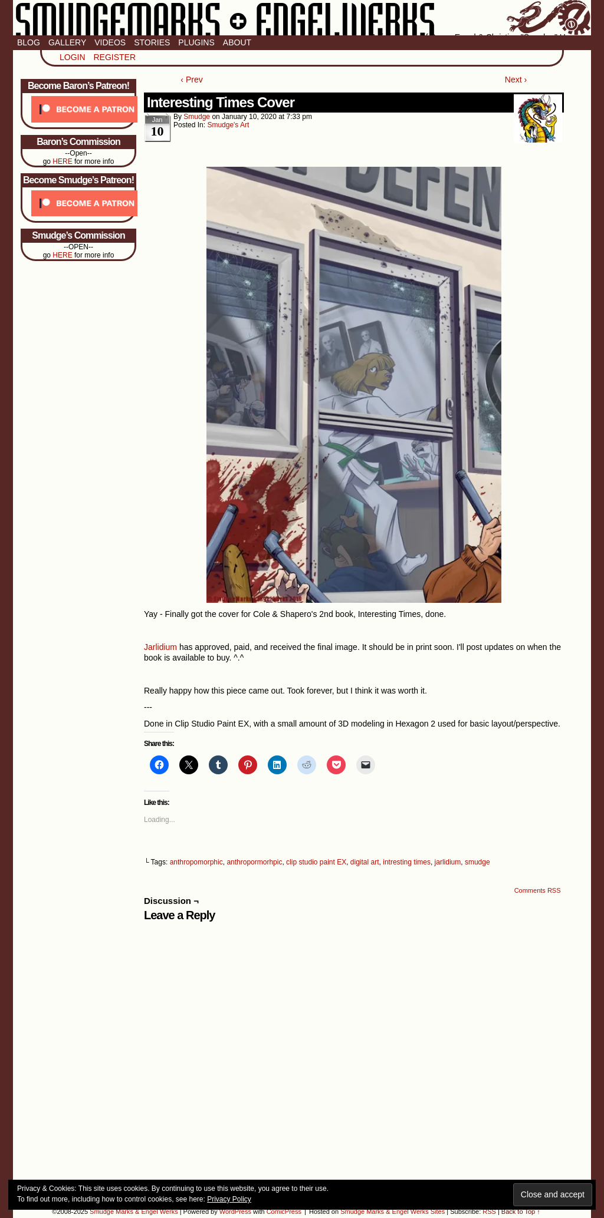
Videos (110, 42)
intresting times (407, 862)
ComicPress (284, 1211)
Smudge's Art (228, 125)
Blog (28, 42)
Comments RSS (537, 890)
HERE (62, 161)
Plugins (196, 42)
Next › (516, 79)
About (237, 42)
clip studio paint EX (316, 862)
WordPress (235, 1211)
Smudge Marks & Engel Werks (302, 17)
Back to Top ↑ (520, 1211)
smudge (196, 117)
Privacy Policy (229, 1199)
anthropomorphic (196, 862)
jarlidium (448, 862)
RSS (489, 1211)
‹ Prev (191, 79)
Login (73, 57)
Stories (152, 42)
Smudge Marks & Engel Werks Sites (392, 1211)
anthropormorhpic (254, 862)
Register (114, 57)
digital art (364, 862)
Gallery (67, 42)
